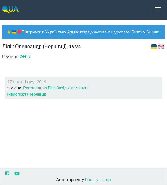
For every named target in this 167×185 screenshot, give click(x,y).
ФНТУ (25, 56)
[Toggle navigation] (158, 10)
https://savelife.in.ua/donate (104, 31)
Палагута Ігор (98, 179)
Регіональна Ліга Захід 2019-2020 (55, 87)
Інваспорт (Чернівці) (26, 93)
